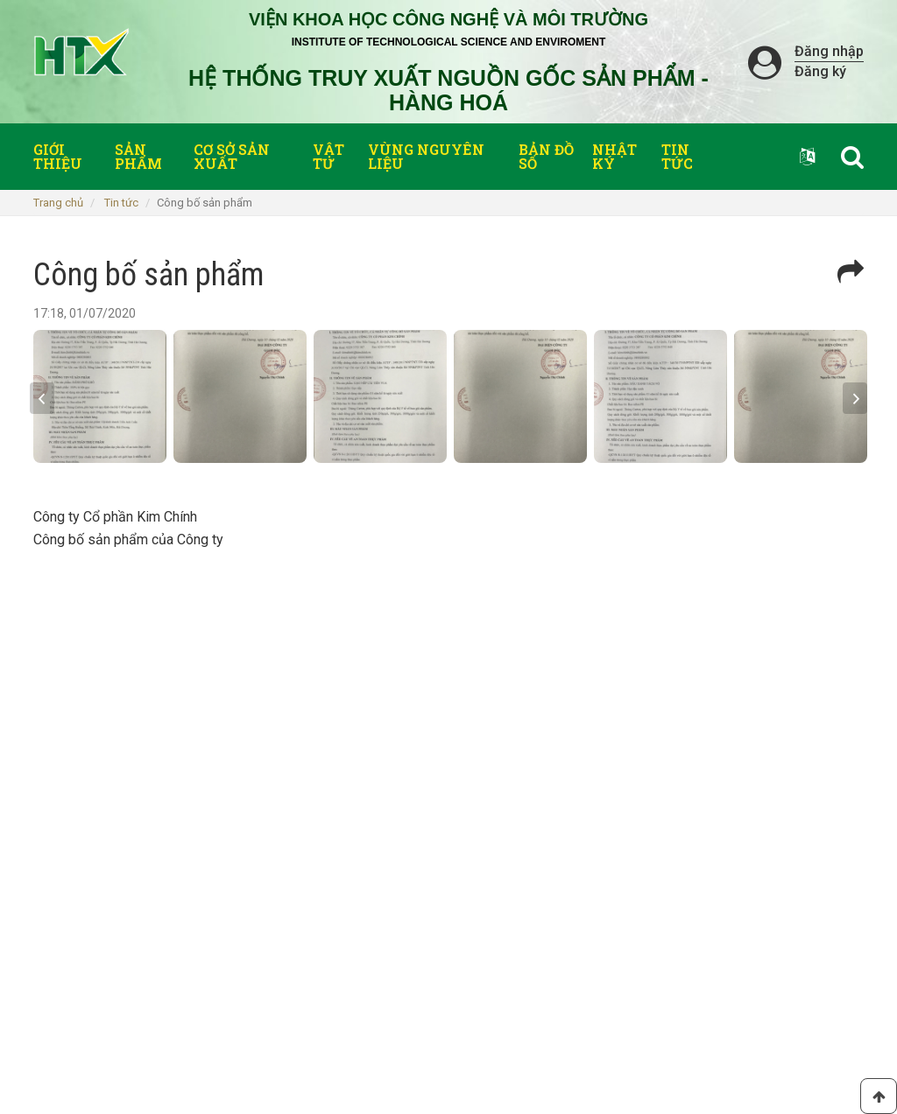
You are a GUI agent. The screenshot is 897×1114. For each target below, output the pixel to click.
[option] (100, 396)
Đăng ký (820, 71)
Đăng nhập (829, 51)
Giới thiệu (57, 156)
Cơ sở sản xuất (232, 156)
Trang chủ (58, 202)
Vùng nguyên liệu (426, 156)
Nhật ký (614, 156)
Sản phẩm (138, 156)
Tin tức (677, 156)
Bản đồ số (546, 156)
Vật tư (328, 156)
